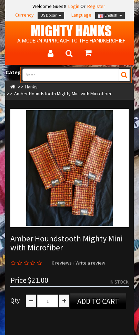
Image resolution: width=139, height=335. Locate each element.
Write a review (90, 263)
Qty (15, 300)
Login (73, 6)
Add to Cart (98, 301)
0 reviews (62, 263)
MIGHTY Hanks (71, 30)
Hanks (31, 87)
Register (96, 6)
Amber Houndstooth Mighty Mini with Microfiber (63, 93)
